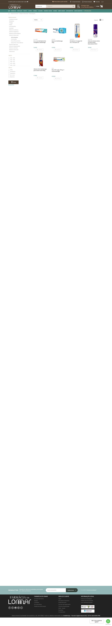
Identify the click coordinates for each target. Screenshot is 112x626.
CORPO (30, 11)
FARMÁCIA (13, 11)
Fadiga (11, 23)
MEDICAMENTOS (78, 11)
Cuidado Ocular (13, 19)
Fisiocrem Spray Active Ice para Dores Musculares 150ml (94, 42)
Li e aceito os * (89, 590)
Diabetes (11, 21)
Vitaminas (12, 51)
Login (59, 598)
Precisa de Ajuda (87, 1)
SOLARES (40, 11)
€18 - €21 (12, 61)
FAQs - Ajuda (61, 608)
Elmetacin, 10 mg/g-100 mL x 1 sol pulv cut (76, 41)
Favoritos (97, 1)
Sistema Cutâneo (13, 30)
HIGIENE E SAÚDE (48, 11)
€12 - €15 (12, 58)
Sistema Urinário (13, 48)
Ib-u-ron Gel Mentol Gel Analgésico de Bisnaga (40, 41)
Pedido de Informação (40, 606)
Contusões (14, 39)
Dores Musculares (15, 41)
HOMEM (55, 11)
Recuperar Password (63, 600)
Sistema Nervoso (13, 44)
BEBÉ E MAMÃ (61, 11)
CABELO (35, 11)
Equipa (36, 600)
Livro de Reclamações (87, 602)
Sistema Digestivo (14, 31)
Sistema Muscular (13, 35)
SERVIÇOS (19, 11)
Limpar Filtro (11, 85)
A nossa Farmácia (75, 1)
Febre (10, 24)
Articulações (14, 37)
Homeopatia (12, 26)
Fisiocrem (12, 73)
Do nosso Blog (38, 604)
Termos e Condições (86, 598)
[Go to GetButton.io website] (108, 624)
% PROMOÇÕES (87, 11)
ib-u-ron (12, 75)
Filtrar (14, 82)
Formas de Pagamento (64, 604)
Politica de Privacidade (87, 600)
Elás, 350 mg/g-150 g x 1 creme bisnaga (58, 70)
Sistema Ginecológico (15, 33)
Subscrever (72, 590)
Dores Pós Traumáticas (17, 42)
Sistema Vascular (13, 49)
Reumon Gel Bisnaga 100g (57, 41)
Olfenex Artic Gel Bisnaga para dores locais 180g (40, 69)
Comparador (61, 612)
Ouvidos (11, 28)
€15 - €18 (12, 59)
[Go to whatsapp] (108, 621)
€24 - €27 (12, 65)
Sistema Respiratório (14, 46)
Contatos (36, 602)
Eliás (11, 69)
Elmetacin (12, 71)
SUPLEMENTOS (69, 11)
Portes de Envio (62, 602)
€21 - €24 (12, 63)
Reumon (12, 77)
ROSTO (25, 11)
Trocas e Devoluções (63, 606)
